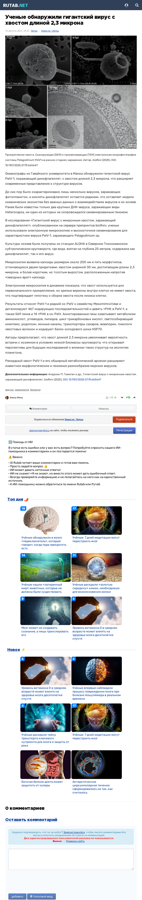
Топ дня (15, 499)
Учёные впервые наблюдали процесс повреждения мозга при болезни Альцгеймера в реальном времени (96, 693)
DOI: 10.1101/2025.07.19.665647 (82, 379)
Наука (34, 30)
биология (35, 389)
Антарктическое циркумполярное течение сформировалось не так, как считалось (92, 787)
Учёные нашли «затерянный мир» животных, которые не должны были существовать (41, 588)
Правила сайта (75, 841)
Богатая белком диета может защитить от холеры (42, 783)
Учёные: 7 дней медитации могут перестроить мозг (96, 539)
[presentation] (40, 882)
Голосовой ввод (41, 896)
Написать (104, 408)
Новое (13, 650)
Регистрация (124, 430)
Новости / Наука (50, 30)
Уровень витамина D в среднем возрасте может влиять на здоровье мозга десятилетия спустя (94, 633)
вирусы (9, 389)
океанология (22, 389)
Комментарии (38, 408)
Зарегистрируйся (74, 832)
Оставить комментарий (31, 820)
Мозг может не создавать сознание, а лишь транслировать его (44, 631)
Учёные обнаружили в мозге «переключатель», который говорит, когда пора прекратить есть (43, 543)
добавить (17, 896)
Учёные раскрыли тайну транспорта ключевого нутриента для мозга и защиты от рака (45, 740)
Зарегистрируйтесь (39, 430)
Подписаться (124, 419)
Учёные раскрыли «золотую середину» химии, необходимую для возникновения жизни (96, 588)
